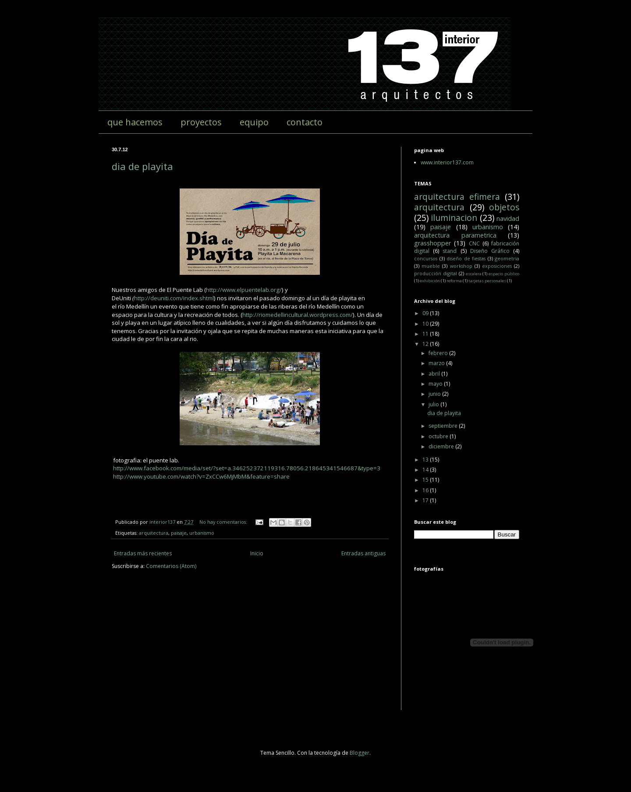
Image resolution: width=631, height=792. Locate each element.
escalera (474, 274)
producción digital (435, 273)
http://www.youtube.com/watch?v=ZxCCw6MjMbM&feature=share (201, 476)
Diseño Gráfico (490, 251)
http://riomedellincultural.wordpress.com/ (297, 315)
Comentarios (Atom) (171, 566)
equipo (254, 122)
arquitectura (153, 532)
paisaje (179, 532)
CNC (474, 243)
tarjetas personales (487, 281)
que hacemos (135, 122)
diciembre (442, 446)
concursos (425, 258)
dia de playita (142, 166)
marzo (437, 363)
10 (426, 323)
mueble (431, 266)
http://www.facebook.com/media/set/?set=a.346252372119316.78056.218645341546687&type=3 (246, 468)
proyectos (201, 122)
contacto (305, 122)
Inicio (256, 553)
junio (435, 394)
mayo (436, 383)
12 (426, 344)
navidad (507, 218)
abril (435, 373)
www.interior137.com (447, 162)
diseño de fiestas (466, 258)
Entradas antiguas (363, 553)
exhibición (430, 281)
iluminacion (454, 218)
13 (426, 459)
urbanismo (201, 532)
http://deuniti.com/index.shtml (174, 298)
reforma (454, 281)
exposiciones (497, 266)
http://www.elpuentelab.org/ (244, 290)
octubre (439, 436)
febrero (439, 353)
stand (450, 251)
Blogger (359, 752)
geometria (507, 258)
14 (426, 469)
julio (434, 404)
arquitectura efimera (457, 196)
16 (426, 490)
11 (426, 333)
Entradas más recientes (143, 553)
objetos (504, 207)
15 (426, 479)
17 (426, 500)
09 (426, 313)
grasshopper (432, 243)
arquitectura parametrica (455, 235)
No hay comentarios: (223, 522)
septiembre (444, 426)
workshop (461, 266)
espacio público (504, 274)
